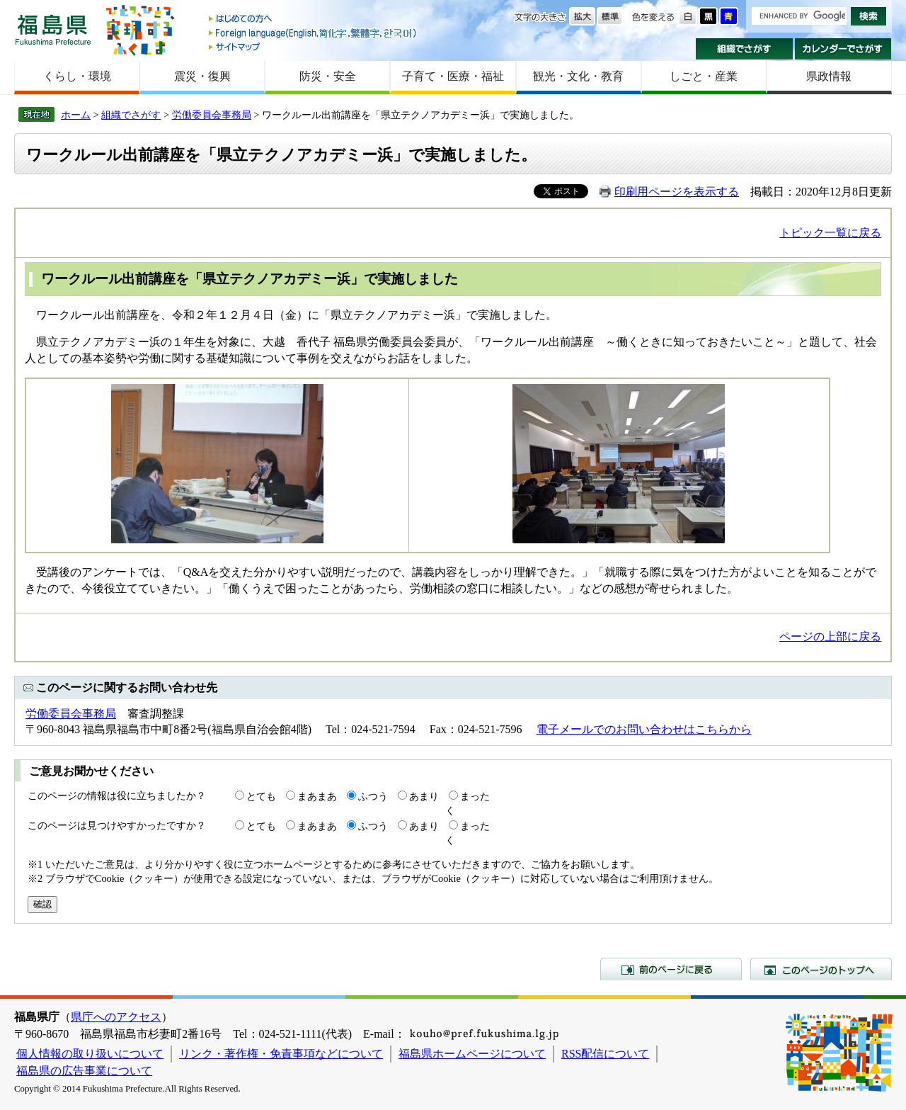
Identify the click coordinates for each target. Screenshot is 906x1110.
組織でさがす (744, 49)
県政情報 (828, 76)
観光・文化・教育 (578, 76)
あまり (424, 796)
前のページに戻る (671, 969)
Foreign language (313, 33)
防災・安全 (327, 76)
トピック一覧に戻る (830, 233)
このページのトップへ (821, 969)
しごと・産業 (704, 76)
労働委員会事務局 (211, 114)
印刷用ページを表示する (676, 192)
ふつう (373, 796)
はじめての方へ (313, 19)
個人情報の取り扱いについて (90, 1054)
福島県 (53, 29)
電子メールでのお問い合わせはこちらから (644, 729)
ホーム (76, 114)
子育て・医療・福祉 (453, 76)
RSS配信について (605, 1054)
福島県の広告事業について (84, 1071)
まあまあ (317, 796)
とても (261, 796)
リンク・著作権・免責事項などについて (281, 1054)
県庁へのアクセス (116, 1017)
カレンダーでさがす (843, 49)
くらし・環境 (77, 76)
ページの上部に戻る (830, 636)
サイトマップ (313, 46)
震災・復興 (202, 76)
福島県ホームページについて (472, 1054)
